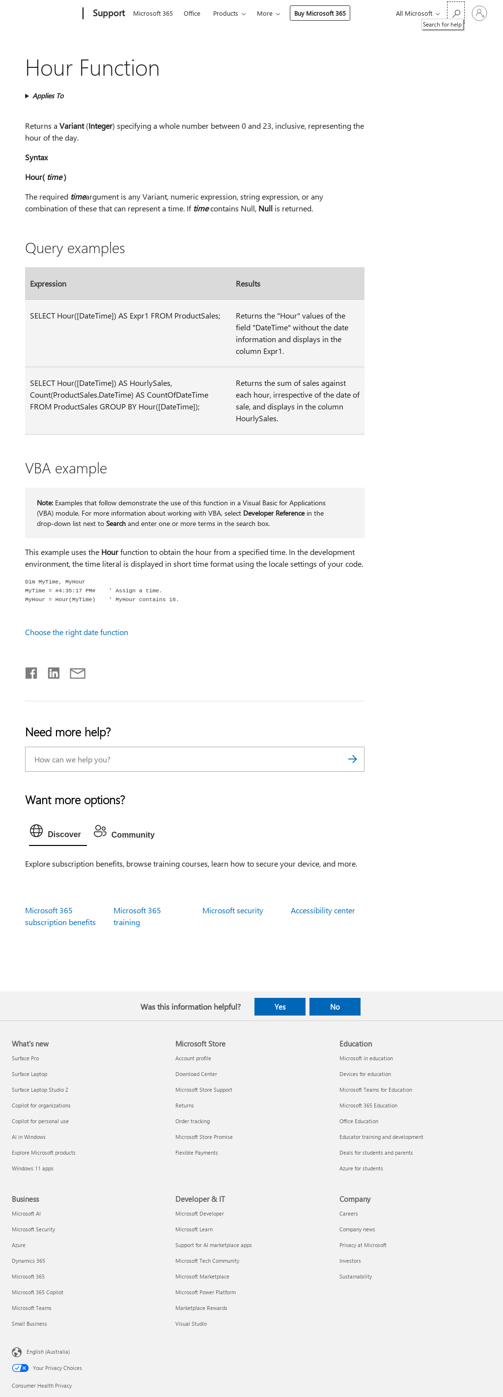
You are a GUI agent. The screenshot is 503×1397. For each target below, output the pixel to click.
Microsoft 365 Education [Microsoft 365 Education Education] (368, 1105)
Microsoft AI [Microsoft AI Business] (26, 1213)
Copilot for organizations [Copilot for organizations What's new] (41, 1105)
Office (192, 13)
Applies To (47, 95)
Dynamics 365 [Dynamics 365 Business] (28, 1260)
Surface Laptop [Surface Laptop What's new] (29, 1073)
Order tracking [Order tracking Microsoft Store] (192, 1121)
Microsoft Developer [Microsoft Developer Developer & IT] (199, 1213)
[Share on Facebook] (32, 671)
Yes (280, 1007)
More (265, 13)
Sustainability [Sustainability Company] (355, 1276)
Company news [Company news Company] (357, 1229)
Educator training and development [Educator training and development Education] (381, 1136)
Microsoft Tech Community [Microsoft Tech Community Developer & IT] (207, 1260)
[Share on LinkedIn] (50, 671)
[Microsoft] (45, 13)
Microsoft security (232, 910)
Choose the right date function (76, 632)
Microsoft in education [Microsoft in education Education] (366, 1058)
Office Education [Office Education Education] (358, 1121)
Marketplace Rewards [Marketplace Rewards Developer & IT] (201, 1307)
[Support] (108, 13)
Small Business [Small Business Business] (29, 1323)
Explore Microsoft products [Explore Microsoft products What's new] (44, 1152)
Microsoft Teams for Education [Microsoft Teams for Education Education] (375, 1089)
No (335, 1007)
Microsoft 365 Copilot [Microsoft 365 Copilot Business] (37, 1292)
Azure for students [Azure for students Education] (361, 1168)
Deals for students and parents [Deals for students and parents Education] (376, 1152)
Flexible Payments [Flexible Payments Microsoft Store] (196, 1152)
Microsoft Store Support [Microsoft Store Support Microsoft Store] (203, 1089)
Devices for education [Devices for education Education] (365, 1073)
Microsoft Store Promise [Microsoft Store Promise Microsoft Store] (204, 1136)
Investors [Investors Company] (350, 1260)
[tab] (58, 833)
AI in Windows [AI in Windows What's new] (29, 1136)
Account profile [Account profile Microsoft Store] (193, 1058)
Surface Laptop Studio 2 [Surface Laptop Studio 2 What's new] (40, 1089)
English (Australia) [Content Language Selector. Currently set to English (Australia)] (48, 1351)
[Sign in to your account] (479, 13)
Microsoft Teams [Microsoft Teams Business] (32, 1307)
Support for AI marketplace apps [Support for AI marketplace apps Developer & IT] (213, 1245)
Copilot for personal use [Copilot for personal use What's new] (40, 1121)
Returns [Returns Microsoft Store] (184, 1105)
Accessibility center (323, 910)
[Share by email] (73, 671)
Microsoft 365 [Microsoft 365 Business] (28, 1276)
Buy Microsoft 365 (320, 13)
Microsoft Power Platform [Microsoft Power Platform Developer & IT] (205, 1292)
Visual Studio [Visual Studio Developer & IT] (191, 1323)
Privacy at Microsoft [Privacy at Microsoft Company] (363, 1245)
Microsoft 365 (153, 13)
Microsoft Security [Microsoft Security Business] (33, 1229)
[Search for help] (456, 12)
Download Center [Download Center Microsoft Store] (196, 1073)
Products (225, 13)
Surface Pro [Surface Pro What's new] (25, 1058)
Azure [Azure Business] (19, 1245)
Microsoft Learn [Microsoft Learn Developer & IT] (194, 1229)
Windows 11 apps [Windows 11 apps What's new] (33, 1168)
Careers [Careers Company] (348, 1213)
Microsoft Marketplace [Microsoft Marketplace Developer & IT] (202, 1276)
